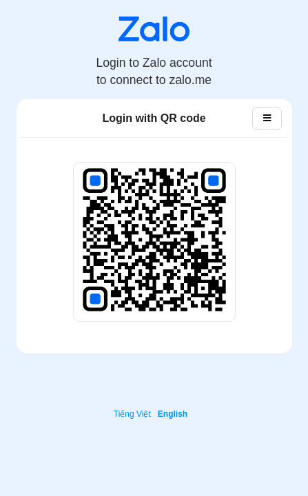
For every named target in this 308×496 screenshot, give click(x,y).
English (172, 414)
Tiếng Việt (132, 414)
